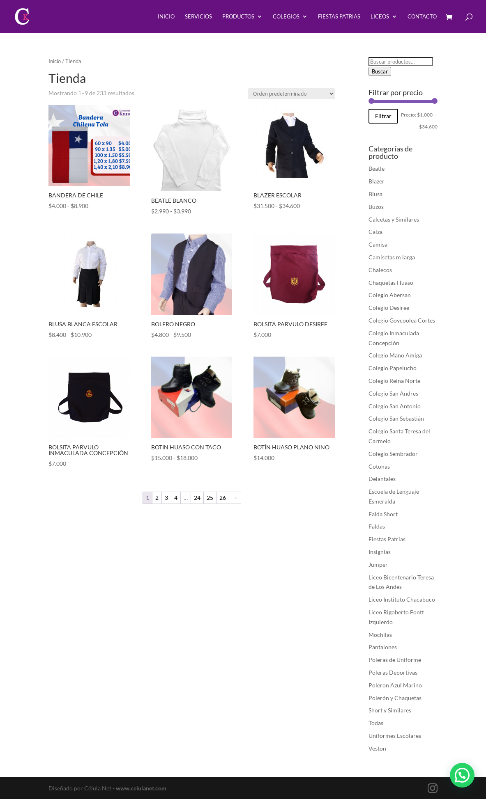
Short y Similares (390, 710)
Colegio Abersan (390, 294)
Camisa (378, 244)
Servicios (198, 17)
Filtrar (383, 115)
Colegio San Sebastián (396, 418)
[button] (465, 784)
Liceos (380, 17)
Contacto (422, 17)
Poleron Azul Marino (395, 685)
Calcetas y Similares (394, 219)
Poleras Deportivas (393, 672)
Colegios (286, 17)
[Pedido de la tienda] (291, 93)
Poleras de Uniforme (395, 659)
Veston (377, 748)
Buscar (380, 71)
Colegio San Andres (393, 393)
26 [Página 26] (222, 497)
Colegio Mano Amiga (395, 355)
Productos (238, 17)
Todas (376, 722)
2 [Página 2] (157, 497)
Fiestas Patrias (339, 17)
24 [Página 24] (197, 497)
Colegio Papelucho (393, 367)
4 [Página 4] (175, 497)
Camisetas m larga (392, 257)
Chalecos (380, 269)
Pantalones (383, 646)
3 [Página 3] (166, 497)
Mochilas (380, 634)
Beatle (377, 168)
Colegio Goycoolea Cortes (402, 320)
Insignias (380, 551)
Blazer (377, 181)
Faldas (377, 526)
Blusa (375, 193)
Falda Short (383, 514)
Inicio (166, 17)
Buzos (376, 206)
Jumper (378, 564)
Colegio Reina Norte (394, 380)
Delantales (382, 478)
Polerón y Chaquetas (395, 697)
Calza (375, 231)
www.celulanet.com (141, 788)
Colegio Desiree (389, 307)
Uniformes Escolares (395, 735)
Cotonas (379, 466)
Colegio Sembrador (393, 453)
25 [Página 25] (210, 497)
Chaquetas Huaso (391, 282)
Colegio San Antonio (395, 406)
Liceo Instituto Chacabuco (402, 599)
